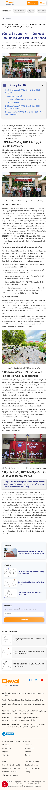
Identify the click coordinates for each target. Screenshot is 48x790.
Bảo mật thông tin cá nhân (11, 765)
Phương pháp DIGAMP (22, 742)
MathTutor (28, 745)
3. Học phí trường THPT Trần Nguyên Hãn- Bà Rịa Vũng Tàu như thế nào (24, 113)
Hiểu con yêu (6, 25)
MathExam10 (29, 748)
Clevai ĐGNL (6, 748)
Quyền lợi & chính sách (33, 768)
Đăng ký (42, 3)
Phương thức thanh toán (11, 768)
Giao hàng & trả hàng (32, 765)
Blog (4, 762)
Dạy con (31, 11)
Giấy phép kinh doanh (10, 775)
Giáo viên (5, 755)
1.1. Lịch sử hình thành (14, 96)
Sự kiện (27, 755)
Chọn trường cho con (21, 25)
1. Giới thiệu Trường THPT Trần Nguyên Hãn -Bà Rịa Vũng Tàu (23, 91)
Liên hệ (27, 772)
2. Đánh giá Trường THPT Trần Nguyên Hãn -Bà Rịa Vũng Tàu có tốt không (22, 107)
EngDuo (5, 752)
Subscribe (24, 620)
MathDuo (5, 745)
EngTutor (28, 752)
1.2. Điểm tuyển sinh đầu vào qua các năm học (23, 99)
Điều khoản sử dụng (32, 762)
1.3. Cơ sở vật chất (13, 103)
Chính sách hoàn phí (9, 772)
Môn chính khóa (19, 11)
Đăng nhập (32, 3)
